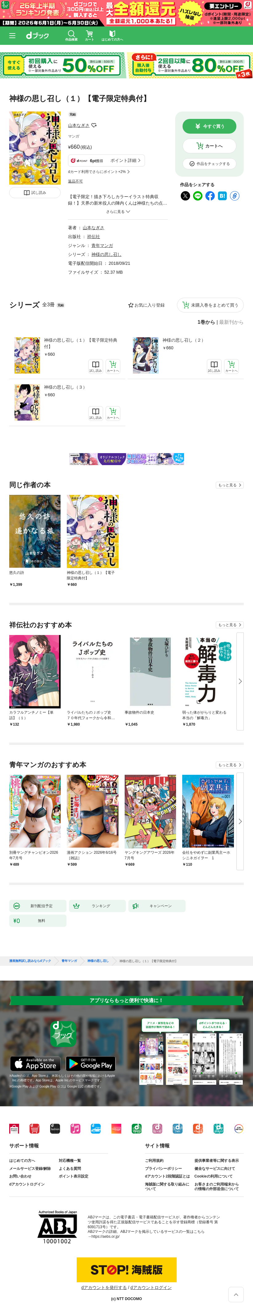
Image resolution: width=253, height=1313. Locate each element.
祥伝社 (93, 236)
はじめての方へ (22, 1160)
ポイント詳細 (123, 160)
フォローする (94, 125)
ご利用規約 (154, 1160)
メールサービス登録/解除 (30, 1168)
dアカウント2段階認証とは (167, 1176)
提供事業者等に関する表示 (217, 1160)
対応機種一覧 (70, 1160)
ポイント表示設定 (73, 1176)
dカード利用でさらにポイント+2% (97, 172)
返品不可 (75, 181)
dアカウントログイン (27, 1184)
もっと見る (227, 485)
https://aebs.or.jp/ (105, 1236)
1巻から (206, 322)
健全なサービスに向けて (215, 1168)
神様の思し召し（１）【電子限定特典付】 (80, 343)
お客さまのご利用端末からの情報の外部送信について (217, 1186)
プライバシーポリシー (163, 1168)
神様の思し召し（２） (184, 340)
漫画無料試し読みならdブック (30, 960)
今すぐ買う (214, 126)
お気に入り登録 (150, 305)
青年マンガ (102, 245)
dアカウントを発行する (104, 1287)
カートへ (214, 145)
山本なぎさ (79, 125)
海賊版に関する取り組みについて (167, 1186)
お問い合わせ (20, 1176)
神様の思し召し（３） (65, 387)
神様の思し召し (106, 254)
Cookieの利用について (214, 1176)
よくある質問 (70, 1168)
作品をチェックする (213, 164)
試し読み (38, 192)
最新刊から (231, 322)
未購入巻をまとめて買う (215, 305)
